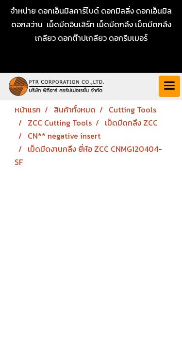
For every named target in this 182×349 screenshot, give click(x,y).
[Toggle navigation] (169, 86)
